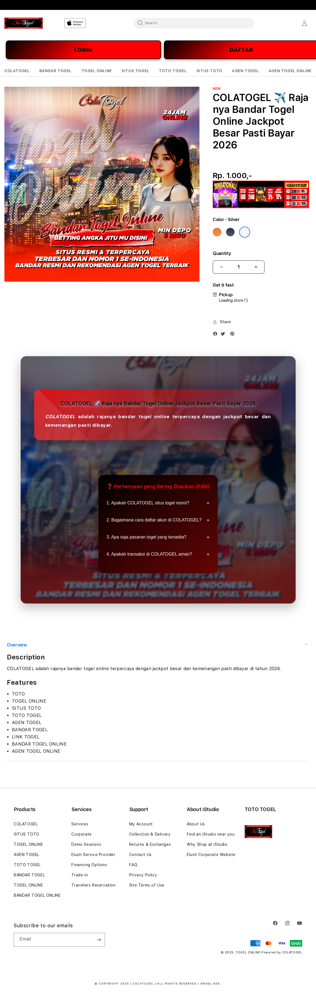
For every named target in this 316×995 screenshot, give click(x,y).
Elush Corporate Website (211, 854)
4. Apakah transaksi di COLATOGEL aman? (149, 554)
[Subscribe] (99, 940)
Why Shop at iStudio (207, 844)
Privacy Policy (143, 875)
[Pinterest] (233, 335)
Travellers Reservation (93, 885)
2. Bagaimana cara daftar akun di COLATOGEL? (154, 520)
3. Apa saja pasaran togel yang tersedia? (147, 537)
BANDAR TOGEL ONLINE (37, 895)
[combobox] (194, 23)
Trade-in (79, 875)
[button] (16, 71)
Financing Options (89, 865)
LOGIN (83, 50)
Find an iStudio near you (210, 834)
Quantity (222, 253)
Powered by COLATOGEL (281, 952)
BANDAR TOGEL (29, 875)
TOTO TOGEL (27, 865)
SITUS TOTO (26, 834)
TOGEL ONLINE (28, 844)
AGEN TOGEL (26, 854)
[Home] (23, 23)
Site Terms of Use (146, 885)
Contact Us (140, 854)
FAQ (133, 865)
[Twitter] (224, 335)
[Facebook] (216, 335)
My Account (141, 824)
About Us (196, 824)
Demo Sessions (86, 844)
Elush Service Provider (93, 854)
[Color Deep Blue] (230, 232)
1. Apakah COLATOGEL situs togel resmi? (148, 503)
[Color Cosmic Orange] (217, 232)
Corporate (81, 834)
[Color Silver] (244, 232)
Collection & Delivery (150, 834)
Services (79, 824)
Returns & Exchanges (150, 844)
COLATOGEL (26, 824)
